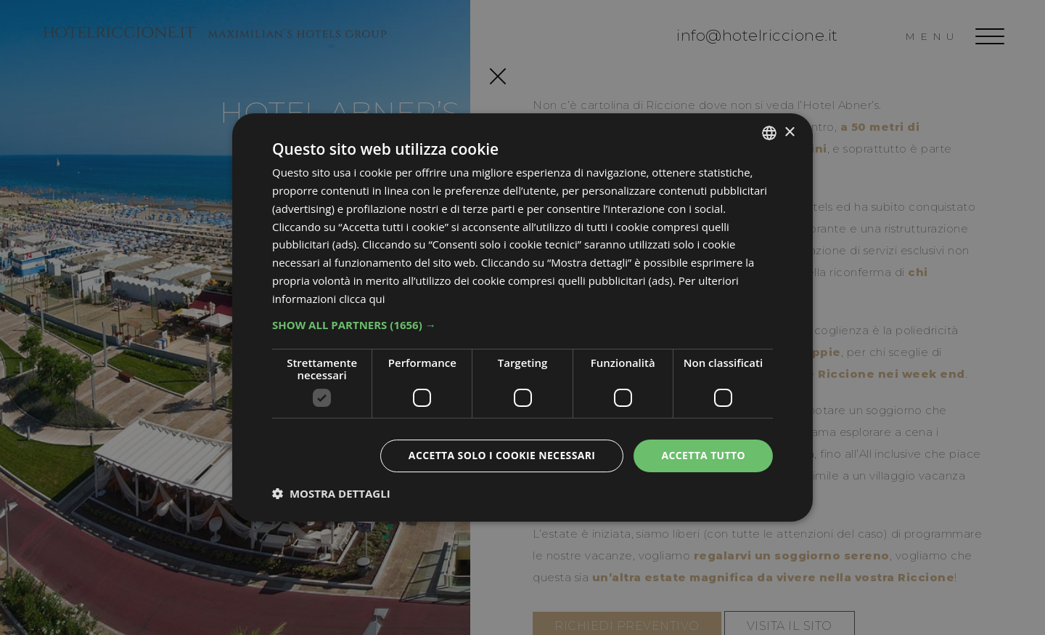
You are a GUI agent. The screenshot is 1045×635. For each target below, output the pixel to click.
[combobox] (769, 133)
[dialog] (522, 317)
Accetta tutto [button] (703, 455)
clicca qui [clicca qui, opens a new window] (362, 298)
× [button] (789, 131)
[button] (522, 324)
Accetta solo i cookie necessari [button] (501, 455)
